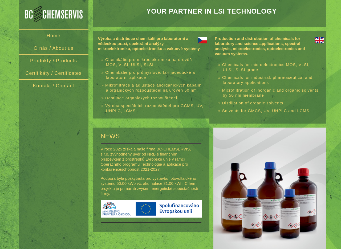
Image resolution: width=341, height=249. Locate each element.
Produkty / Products (53, 60)
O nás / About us (53, 48)
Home (53, 35)
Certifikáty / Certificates (53, 73)
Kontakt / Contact (53, 85)
